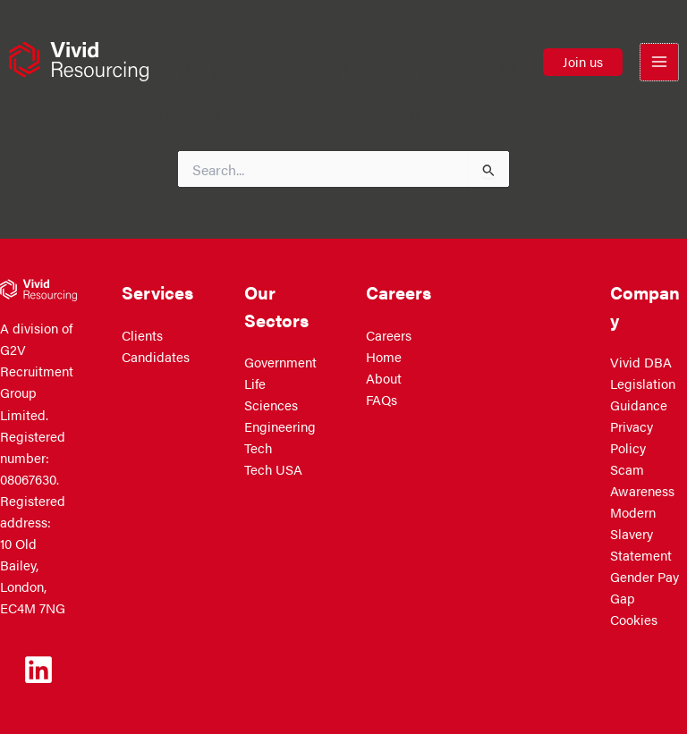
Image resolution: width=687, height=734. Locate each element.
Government (280, 362)
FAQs (381, 400)
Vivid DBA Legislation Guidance (642, 383)
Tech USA (273, 469)
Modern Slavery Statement (641, 533)
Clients (142, 335)
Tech (258, 448)
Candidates (156, 357)
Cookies (633, 620)
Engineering (280, 426)
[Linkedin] (38, 669)
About (384, 378)
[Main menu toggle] (659, 63)
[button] (583, 63)
